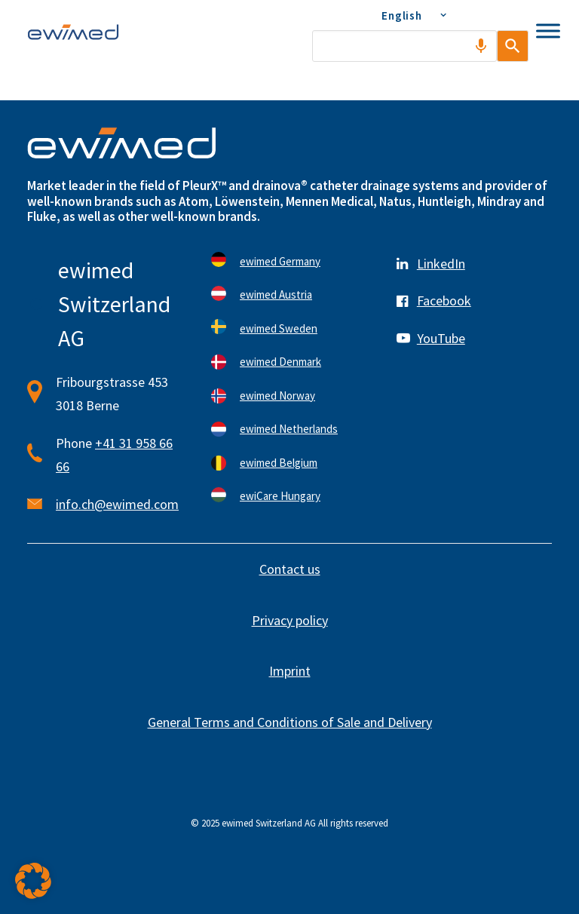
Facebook (444, 300)
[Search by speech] (464, 46)
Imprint (290, 670)
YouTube (441, 338)
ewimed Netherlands (289, 429)
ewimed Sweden (278, 328)
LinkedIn (441, 263)
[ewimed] (73, 31)
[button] (33, 881)
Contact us (289, 569)
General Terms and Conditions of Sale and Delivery (290, 722)
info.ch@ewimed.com (117, 504)
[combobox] (396, 46)
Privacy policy (290, 620)
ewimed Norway (277, 395)
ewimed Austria (276, 294)
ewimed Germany (280, 261)
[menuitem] (412, 15)
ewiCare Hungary (280, 496)
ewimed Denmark (280, 361)
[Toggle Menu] (548, 30)
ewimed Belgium (278, 462)
